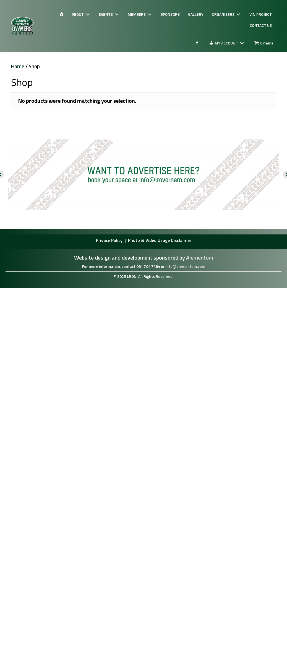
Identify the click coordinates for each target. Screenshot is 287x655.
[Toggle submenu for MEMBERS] (149, 14)
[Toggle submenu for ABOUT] (87, 14)
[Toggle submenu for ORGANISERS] (238, 14)
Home (17, 66)
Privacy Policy (110, 240)
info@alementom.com (185, 266)
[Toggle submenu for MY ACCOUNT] (242, 43)
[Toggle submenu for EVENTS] (116, 14)
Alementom (199, 257)
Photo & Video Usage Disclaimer (159, 240)
